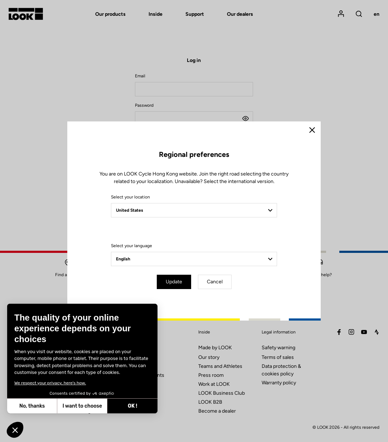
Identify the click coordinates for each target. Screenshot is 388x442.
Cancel (215, 282)
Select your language (131, 245)
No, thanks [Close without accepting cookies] (31, 406)
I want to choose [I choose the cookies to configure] (81, 406)
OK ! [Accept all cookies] (131, 406)
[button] (15, 429)
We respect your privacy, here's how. (49, 382)
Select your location (130, 197)
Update (174, 282)
